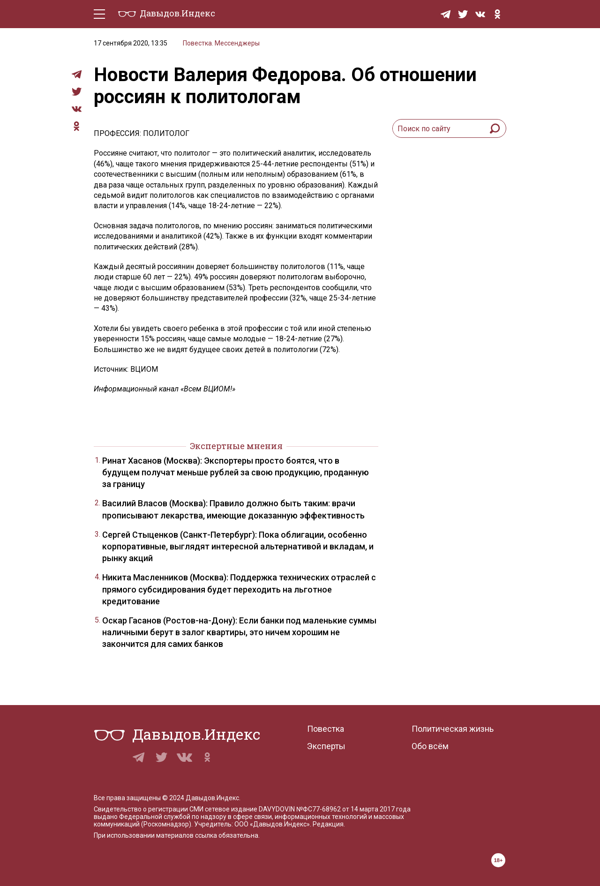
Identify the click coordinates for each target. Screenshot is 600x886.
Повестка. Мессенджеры (221, 43)
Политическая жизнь (453, 729)
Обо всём (430, 746)
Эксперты (326, 746)
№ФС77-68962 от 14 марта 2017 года (353, 809)
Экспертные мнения (236, 445)
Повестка (325, 729)
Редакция (328, 824)
